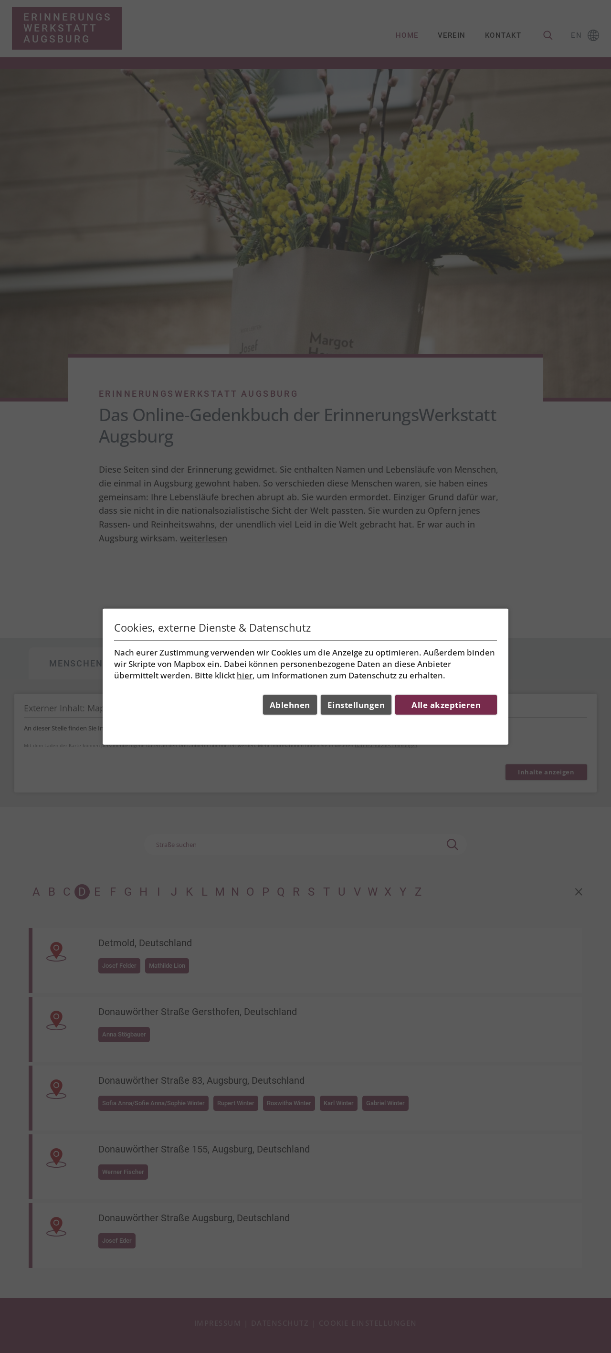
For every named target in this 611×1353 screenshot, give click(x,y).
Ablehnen (290, 704)
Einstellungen (356, 704)
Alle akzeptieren (446, 704)
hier (245, 674)
